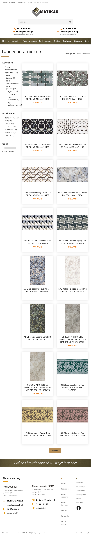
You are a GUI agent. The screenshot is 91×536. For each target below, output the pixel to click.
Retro (87, 41)
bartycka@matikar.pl (69, 31)
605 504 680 (24, 28)
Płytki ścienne (64, 503)
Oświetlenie (78, 41)
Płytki (5, 41)
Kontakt (45, 2)
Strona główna (70, 54)
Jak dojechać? (12, 513)
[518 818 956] (61, 29)
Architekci (12, 2)
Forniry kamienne (45, 41)
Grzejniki (57, 41)
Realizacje (37, 2)
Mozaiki (64, 510)
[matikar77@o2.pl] (4, 505)
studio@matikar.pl (24, 31)
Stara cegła (63, 522)
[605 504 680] (15, 29)
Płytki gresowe (64, 495)
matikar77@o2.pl (15, 505)
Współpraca (22, 2)
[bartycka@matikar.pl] (58, 31)
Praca (30, 2)
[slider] (3, 148)
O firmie (4, 2)
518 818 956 (69, 28)
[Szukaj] (70, 21)
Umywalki (65, 516)
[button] (55, 450)
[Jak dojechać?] (4, 513)
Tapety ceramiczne (30, 41)
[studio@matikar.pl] (14, 31)
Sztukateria (67, 41)
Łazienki (16, 41)
